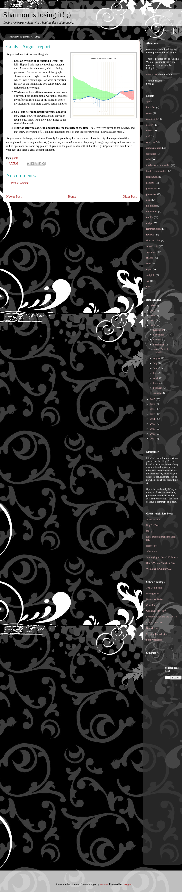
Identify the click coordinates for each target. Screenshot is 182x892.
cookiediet (151, 118)
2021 (153, 305)
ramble (149, 217)
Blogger (127, 884)
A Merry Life (153, 519)
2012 (153, 413)
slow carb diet (153, 240)
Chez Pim (151, 605)
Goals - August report (160, 350)
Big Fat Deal (152, 525)
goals (15, 158)
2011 (153, 418)
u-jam (149, 269)
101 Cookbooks (154, 587)
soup (148, 263)
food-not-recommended (158, 165)
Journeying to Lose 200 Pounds (162, 557)
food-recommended (156, 170)
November (159, 334)
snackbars (151, 252)
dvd (148, 136)
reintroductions (154, 228)
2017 (153, 320)
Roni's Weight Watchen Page (161, 562)
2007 (153, 438)
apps (148, 101)
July (155, 363)
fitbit (148, 159)
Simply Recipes (154, 639)
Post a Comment (20, 183)
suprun (104, 884)
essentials (151, 153)
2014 (153, 404)
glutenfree (151, 194)
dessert (149, 124)
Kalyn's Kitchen (154, 622)
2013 (153, 408)
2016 (153, 325)
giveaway (151, 188)
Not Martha (152, 628)
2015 (153, 399)
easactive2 (151, 141)
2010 (153, 423)
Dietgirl (150, 531)
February (158, 387)
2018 (153, 315)
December (158, 329)
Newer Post (14, 196)
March (156, 382)
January (157, 392)
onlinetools (152, 211)
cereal (149, 113)
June (156, 368)
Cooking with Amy (156, 610)
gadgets (150, 182)
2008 (153, 433)
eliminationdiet (154, 147)
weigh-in (150, 275)
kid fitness (151, 205)
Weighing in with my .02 (158, 568)
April (156, 378)
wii (148, 280)
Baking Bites (152, 593)
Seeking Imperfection (157, 634)
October (157, 339)
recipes (149, 223)
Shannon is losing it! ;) (37, 15)
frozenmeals (152, 176)
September (159, 344)
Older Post (130, 196)
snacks (149, 257)
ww (148, 286)
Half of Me (152, 545)
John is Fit (151, 551)
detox (149, 130)
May (156, 372)
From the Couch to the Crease (161, 616)
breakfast (151, 107)
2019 (153, 310)
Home (72, 196)
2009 (153, 428)
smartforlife (152, 246)
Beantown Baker (154, 599)
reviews (150, 234)
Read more (151, 74)
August (157, 358)
